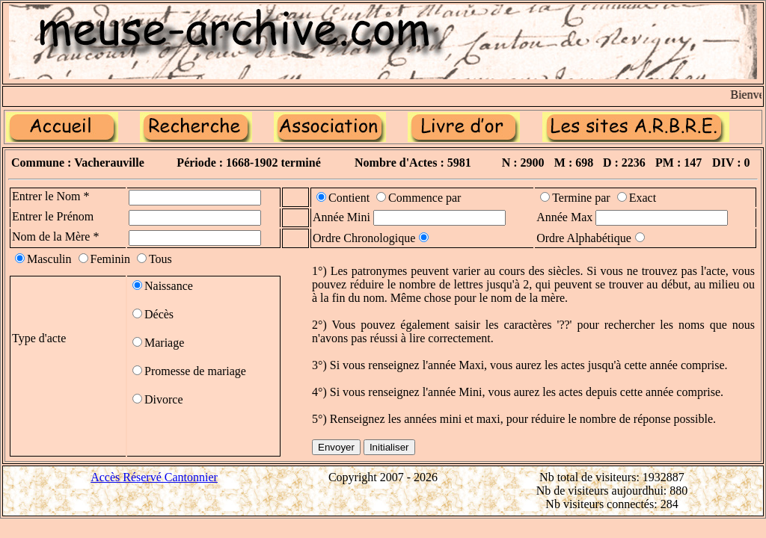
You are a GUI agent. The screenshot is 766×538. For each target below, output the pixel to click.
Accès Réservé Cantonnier (154, 477)
